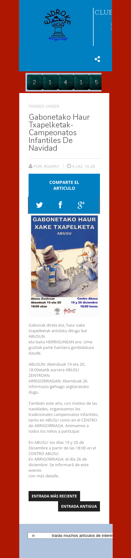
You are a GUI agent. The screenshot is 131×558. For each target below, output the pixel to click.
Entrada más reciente (54, 496)
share (97, 59)
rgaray (52, 166)
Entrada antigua (79, 506)
